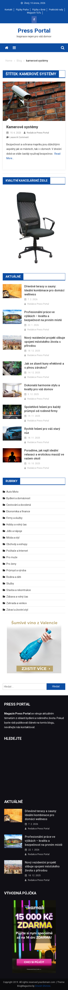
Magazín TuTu (34, 12)
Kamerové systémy (22, 127)
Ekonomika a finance (18, 511)
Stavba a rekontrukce (18, 590)
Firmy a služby (14, 517)
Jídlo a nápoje (14, 531)
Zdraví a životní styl (17, 609)
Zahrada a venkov (16, 603)
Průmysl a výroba (16, 570)
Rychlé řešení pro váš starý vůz (42, 431)
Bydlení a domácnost (18, 498)
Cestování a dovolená (18, 504)
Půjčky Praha (22, 9)
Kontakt (8, 9)
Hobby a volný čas (16, 524)
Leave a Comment (19, 137)
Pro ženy (11, 563)
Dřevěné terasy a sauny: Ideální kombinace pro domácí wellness (44, 290)
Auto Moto (12, 491)
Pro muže (11, 557)
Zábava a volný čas (17, 596)
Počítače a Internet (17, 550)
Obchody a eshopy (16, 544)
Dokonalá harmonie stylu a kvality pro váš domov (42, 387)
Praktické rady (56, 9)
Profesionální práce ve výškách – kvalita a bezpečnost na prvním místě (43, 316)
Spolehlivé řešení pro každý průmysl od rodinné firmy (42, 409)
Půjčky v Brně (38, 9)
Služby (10, 583)
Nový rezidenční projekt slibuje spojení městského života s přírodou (44, 341)
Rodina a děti (13, 576)
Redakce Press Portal (38, 132)
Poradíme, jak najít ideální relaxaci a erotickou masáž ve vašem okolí (44, 454)
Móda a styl (12, 537)
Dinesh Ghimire (42, 986)
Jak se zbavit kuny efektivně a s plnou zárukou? (44, 365)
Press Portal (34, 30)
